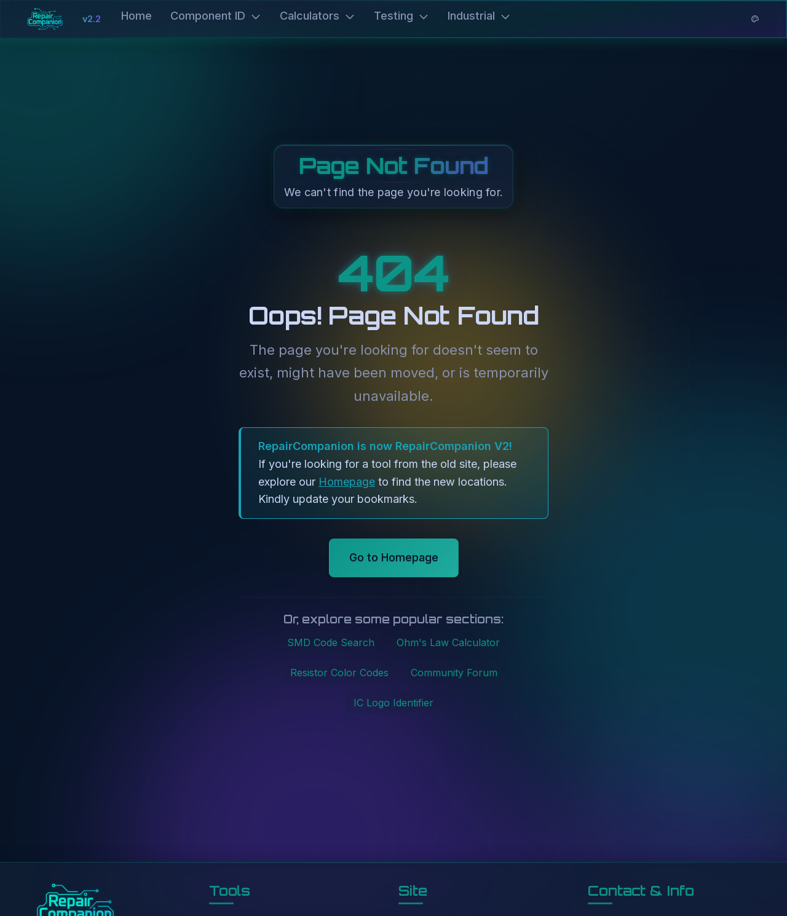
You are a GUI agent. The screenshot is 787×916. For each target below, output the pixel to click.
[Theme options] (755, 20)
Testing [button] (401, 16)
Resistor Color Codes (339, 674)
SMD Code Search (330, 644)
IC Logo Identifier (393, 704)
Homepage (346, 482)
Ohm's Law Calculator (448, 644)
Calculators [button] (317, 16)
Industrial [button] (479, 16)
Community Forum (454, 674)
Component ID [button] (215, 16)
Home (136, 16)
